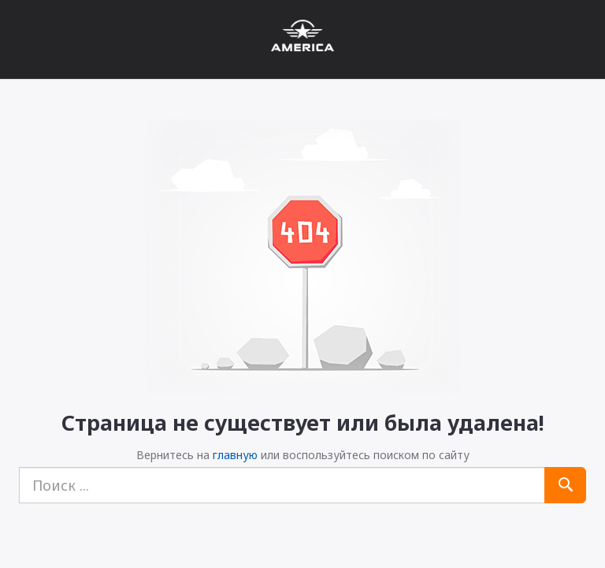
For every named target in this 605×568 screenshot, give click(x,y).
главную (235, 454)
